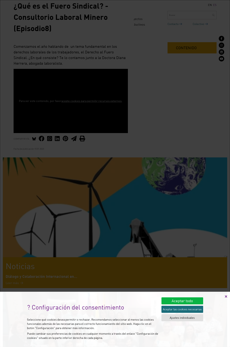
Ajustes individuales (182, 317)
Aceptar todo (182, 300)
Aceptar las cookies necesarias (182, 309)
